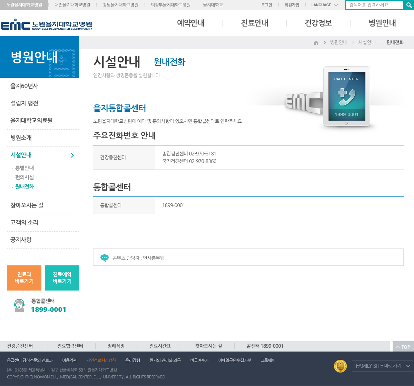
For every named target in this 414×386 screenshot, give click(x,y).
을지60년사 (24, 86)
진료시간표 (159, 346)
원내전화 (24, 186)
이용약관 (69, 360)
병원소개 (20, 138)
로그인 (266, 5)
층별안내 (24, 168)
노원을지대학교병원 (24, 5)
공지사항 (20, 240)
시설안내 (20, 155)
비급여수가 (199, 360)
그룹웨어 (268, 360)
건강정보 (318, 23)
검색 (408, 5)
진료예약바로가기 (62, 278)
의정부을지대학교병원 (170, 5)
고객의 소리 (24, 223)
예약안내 (190, 23)
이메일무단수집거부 (234, 360)
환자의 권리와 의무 (165, 360)
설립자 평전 (24, 103)
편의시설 (24, 177)
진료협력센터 (70, 346)
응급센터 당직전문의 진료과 (29, 360)
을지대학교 (213, 5)
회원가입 (292, 5)
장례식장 (116, 346)
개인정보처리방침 (101, 360)
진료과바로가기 (24, 278)
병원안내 (382, 23)
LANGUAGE (321, 5)
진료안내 (254, 23)
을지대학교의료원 (31, 121)
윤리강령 (132, 360)
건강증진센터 (20, 346)
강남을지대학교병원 (120, 5)
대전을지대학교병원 (72, 5)
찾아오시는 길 (26, 206)
